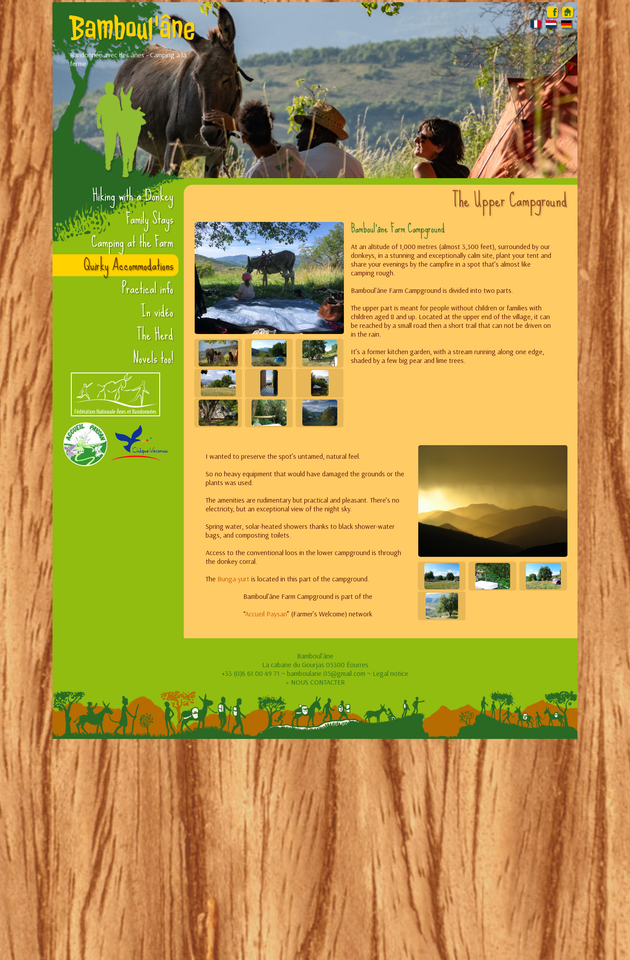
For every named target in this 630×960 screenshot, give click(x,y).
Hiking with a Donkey (132, 196)
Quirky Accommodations (128, 265)
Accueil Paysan (266, 613)
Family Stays (149, 219)
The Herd (154, 335)
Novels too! (153, 358)
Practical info (147, 288)
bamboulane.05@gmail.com (326, 673)
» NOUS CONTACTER (315, 682)
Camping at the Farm (132, 242)
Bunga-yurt (233, 578)
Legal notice (390, 673)
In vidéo (157, 312)
